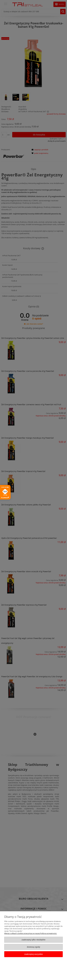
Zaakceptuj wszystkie (33, 954)
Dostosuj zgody (33, 947)
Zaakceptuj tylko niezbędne (33, 939)
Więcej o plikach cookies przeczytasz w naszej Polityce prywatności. (30, 933)
